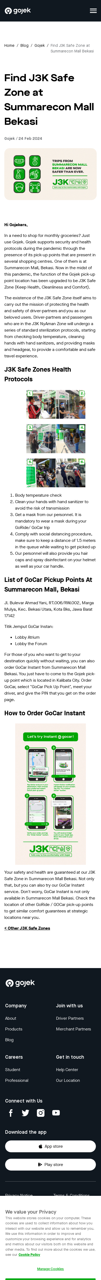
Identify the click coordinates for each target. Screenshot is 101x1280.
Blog (24, 46)
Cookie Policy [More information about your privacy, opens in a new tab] (29, 1258)
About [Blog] (10, 1018)
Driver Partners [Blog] (70, 1018)
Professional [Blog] (16, 1080)
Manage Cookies (50, 1272)
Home (9, 46)
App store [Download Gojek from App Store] (50, 1146)
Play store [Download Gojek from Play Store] (50, 1164)
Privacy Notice (19, 1195)
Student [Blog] (12, 1069)
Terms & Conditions (71, 1195)
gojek (39, 46)
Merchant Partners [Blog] (73, 1029)
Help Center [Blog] (67, 1069)
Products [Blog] (13, 1029)
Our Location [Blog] (68, 1080)
